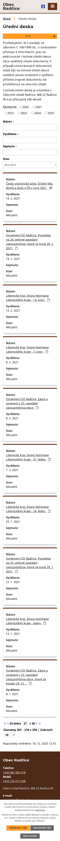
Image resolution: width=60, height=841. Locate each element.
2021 (39, 107)
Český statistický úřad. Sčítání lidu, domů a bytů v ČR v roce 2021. (29, 186)
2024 (37, 113)
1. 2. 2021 (12, 470)
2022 (10, 113)
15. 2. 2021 (13, 310)
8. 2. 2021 (12, 362)
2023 (24, 113)
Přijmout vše (18, 828)
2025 (51, 113)
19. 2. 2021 (13, 198)
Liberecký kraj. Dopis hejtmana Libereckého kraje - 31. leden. (28, 457)
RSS (40, 36)
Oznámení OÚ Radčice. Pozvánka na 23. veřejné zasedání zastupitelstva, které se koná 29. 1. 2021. (30, 565)
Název (7, 121)
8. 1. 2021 (12, 694)
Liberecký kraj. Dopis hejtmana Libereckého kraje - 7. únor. (27, 349)
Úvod (6, 19)
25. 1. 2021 (13, 522)
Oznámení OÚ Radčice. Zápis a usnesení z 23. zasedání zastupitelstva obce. (27, 403)
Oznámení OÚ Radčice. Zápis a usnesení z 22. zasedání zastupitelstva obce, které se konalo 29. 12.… (27, 677)
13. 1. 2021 (13, 634)
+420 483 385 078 (14, 772)
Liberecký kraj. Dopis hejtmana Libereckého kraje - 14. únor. (28, 298)
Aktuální (11, 215)
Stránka (15, 723)
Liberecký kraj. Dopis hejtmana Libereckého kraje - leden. (27, 621)
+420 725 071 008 (14, 781)
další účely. (40, 810)
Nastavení (30, 836)
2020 (25, 107)
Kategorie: (10, 107)
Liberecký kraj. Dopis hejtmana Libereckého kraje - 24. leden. (28, 509)
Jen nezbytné (42, 828)
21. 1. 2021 (13, 582)
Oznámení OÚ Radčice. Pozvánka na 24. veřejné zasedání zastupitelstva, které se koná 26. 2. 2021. (30, 241)
